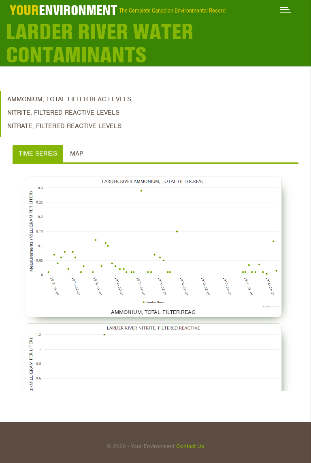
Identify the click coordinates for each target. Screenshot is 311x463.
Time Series (38, 153)
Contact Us (190, 446)
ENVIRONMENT (63, 10)
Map (76, 153)
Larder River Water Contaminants (100, 43)
